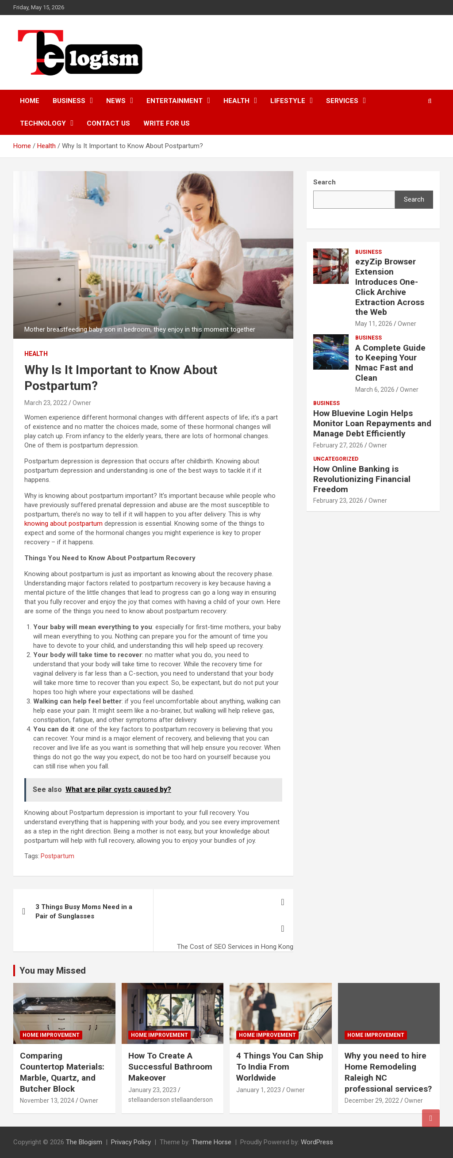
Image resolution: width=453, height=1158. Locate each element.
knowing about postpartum (63, 523)
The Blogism (84, 1142)
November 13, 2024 (47, 1100)
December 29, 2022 (372, 1100)
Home (29, 101)
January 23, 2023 (152, 1089)
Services (342, 101)
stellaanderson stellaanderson (170, 1099)
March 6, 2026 (375, 389)
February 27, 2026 (338, 445)
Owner (82, 402)
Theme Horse (211, 1142)
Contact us (108, 123)
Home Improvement (51, 1035)
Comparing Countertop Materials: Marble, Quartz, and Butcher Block (62, 1072)
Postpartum (57, 856)
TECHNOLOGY (43, 123)
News (116, 101)
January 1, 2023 (258, 1089)
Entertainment (174, 101)
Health (236, 101)
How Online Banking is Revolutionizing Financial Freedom (362, 479)
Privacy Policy (131, 1142)
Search (414, 199)
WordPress (317, 1142)
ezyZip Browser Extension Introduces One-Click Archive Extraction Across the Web (389, 286)
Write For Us (166, 123)
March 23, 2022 (45, 402)
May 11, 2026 (373, 323)
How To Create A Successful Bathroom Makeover (170, 1066)
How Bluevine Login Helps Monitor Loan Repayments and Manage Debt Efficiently (372, 423)
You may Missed (52, 970)
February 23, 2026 (338, 500)
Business (69, 101)
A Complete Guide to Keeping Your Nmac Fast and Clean (390, 363)
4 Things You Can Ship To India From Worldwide (279, 1066)
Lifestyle (287, 101)
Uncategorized (335, 459)
